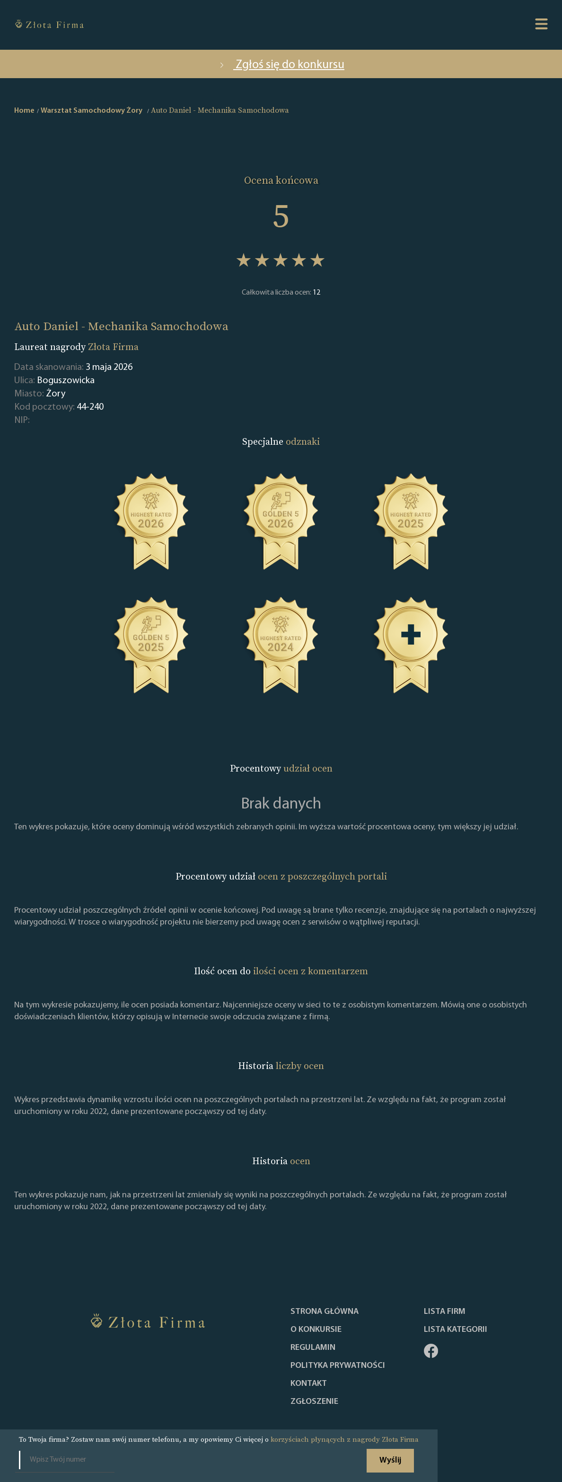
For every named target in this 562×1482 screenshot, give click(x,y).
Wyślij (390, 1460)
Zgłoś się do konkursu (281, 65)
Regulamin (312, 1348)
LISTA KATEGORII (455, 1330)
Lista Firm (444, 1312)
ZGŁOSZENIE (314, 1402)
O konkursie (316, 1330)
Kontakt (308, 1384)
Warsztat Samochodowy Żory (91, 111)
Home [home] (24, 111)
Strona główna (324, 1312)
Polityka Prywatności (337, 1366)
